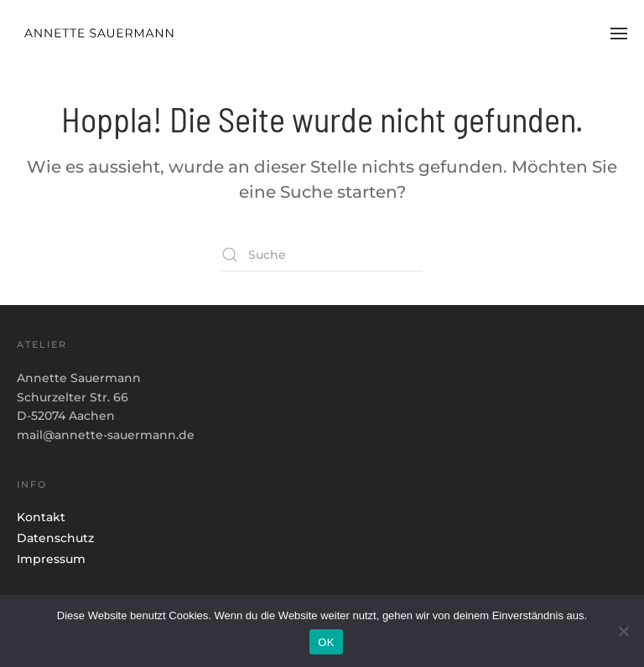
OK (326, 642)
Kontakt (41, 517)
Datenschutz (55, 537)
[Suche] (322, 254)
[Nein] (623, 631)
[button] (618, 33)
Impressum (51, 558)
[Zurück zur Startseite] (114, 33)
